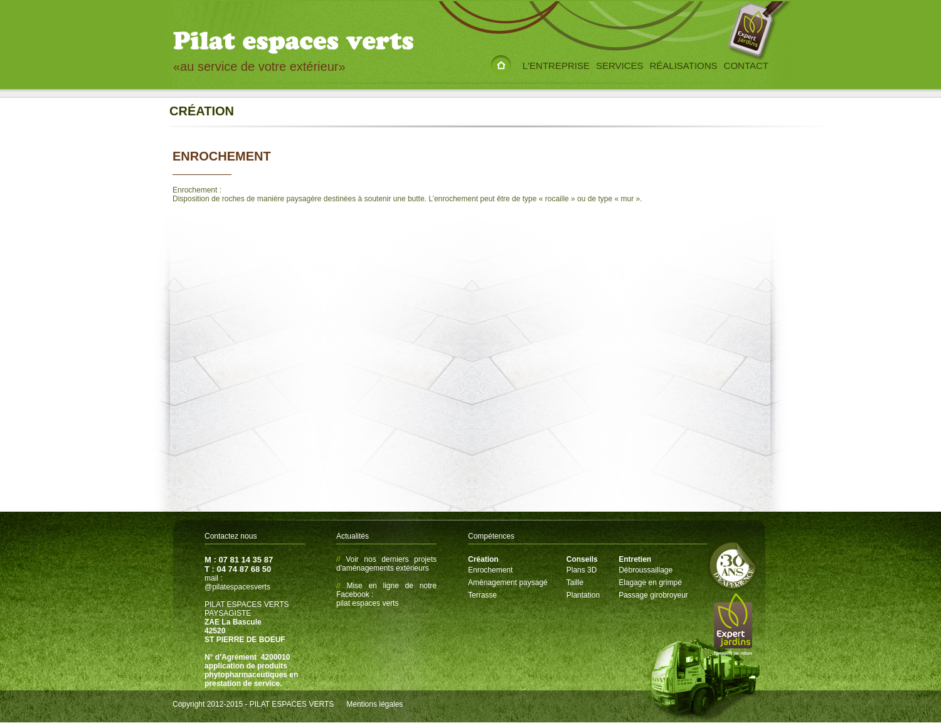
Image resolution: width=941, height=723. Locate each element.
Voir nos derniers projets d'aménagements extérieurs (386, 564)
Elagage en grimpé (650, 582)
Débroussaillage (646, 570)
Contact (746, 65)
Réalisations (684, 65)
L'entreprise (556, 65)
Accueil (501, 56)
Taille (574, 582)
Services (620, 65)
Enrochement (490, 570)
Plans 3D (581, 570)
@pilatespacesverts (237, 587)
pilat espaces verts (367, 603)
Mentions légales (374, 704)
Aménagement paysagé (508, 582)
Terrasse (482, 595)
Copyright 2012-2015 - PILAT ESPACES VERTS (253, 704)
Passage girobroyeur (653, 595)
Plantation (583, 595)
